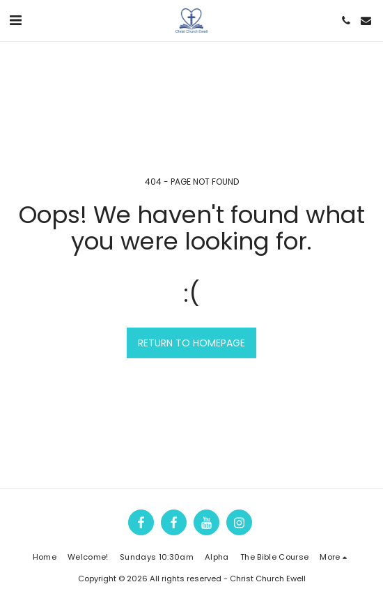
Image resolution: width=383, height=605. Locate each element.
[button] (15, 20)
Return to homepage (191, 343)
